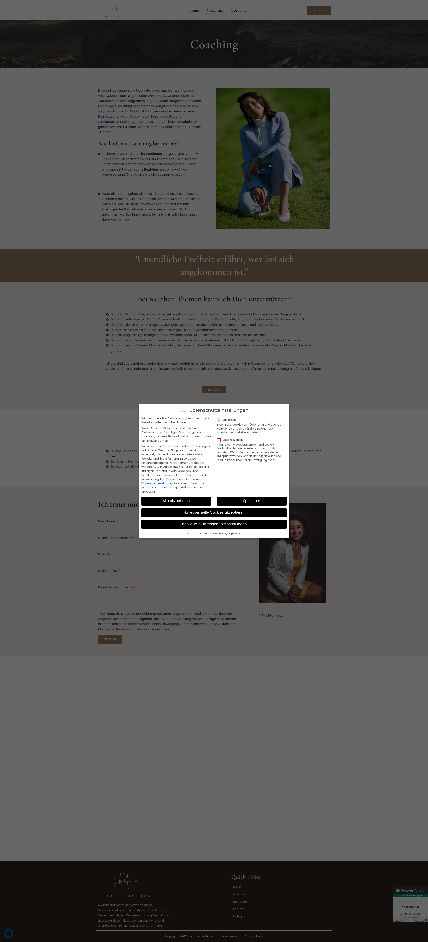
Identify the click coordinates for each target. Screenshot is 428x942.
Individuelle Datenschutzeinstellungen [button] (214, 524)
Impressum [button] (235, 533)
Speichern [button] (251, 501)
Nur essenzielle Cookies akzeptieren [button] (214, 512)
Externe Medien (231, 439)
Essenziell (227, 419)
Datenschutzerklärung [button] (215, 533)
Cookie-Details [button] (195, 533)
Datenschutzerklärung (156, 483)
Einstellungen (171, 487)
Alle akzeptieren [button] (176, 501)
